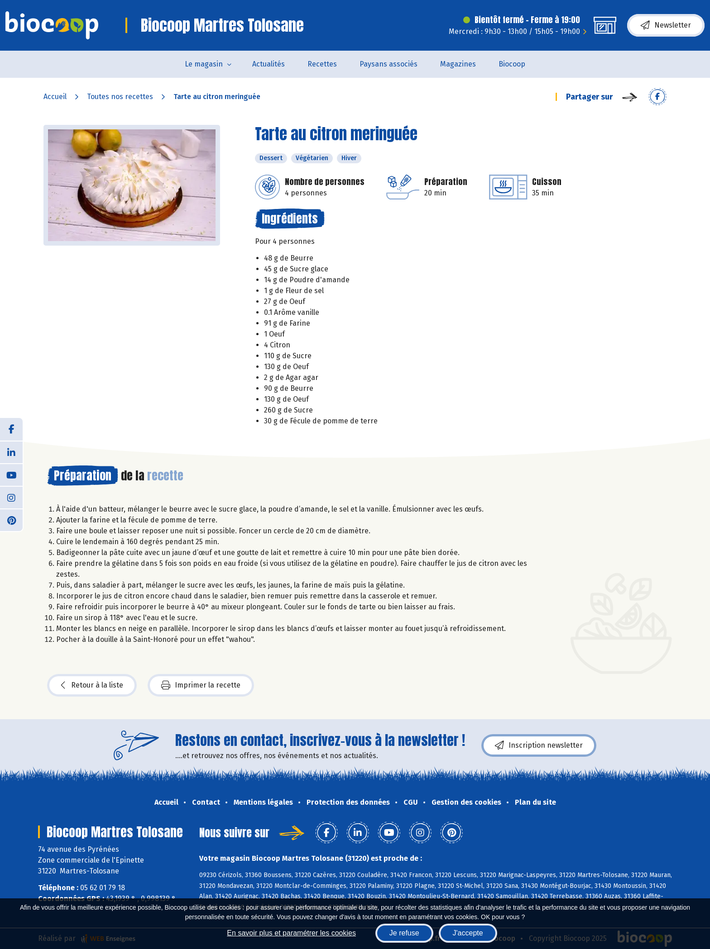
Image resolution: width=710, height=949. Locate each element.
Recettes (322, 64)
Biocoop (512, 64)
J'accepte (468, 933)
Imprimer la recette (200, 685)
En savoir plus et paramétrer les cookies (291, 933)
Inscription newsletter (539, 745)
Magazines (458, 64)
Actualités (268, 64)
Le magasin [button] (204, 64)
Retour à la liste (92, 685)
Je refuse (404, 933)
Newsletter (666, 25)
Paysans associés (388, 64)
